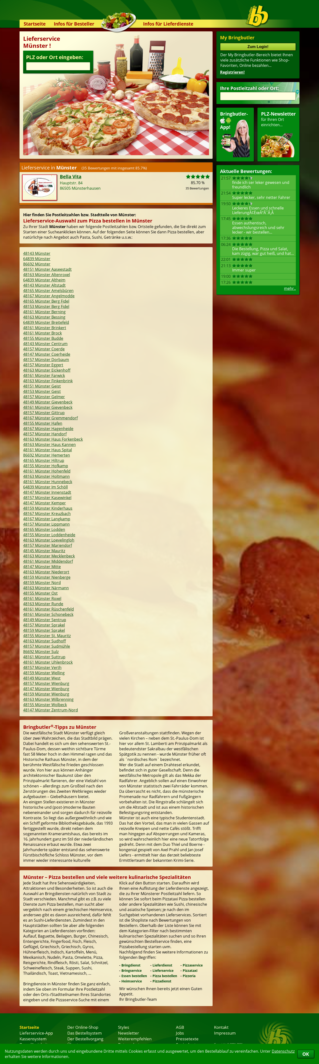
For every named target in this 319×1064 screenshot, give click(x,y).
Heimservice (131, 981)
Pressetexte (187, 1039)
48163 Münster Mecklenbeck (49, 556)
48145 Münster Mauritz (44, 550)
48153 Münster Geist (42, 391)
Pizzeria (189, 976)
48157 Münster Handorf (45, 434)
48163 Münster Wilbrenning (48, 699)
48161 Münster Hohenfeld (46, 471)
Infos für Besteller (74, 24)
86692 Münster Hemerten (46, 455)
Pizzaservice (193, 965)
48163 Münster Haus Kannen (49, 444)
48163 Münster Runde (43, 603)
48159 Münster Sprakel (44, 630)
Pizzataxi (190, 970)
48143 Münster (36, 253)
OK (305, 1054)
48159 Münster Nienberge (46, 577)
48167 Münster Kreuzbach (47, 513)
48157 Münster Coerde (44, 349)
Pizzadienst (162, 981)
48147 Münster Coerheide (46, 354)
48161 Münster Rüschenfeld (48, 609)
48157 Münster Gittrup (44, 412)
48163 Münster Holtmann (46, 476)
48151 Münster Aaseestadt (47, 269)
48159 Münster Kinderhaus (47, 508)
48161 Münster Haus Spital (47, 449)
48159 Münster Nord (42, 582)
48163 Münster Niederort (46, 572)
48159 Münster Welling (44, 672)
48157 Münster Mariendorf (47, 545)
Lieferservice (163, 970)
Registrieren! (232, 72)
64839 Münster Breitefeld (46, 322)
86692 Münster (36, 264)
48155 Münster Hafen (42, 423)
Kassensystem (33, 1039)
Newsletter (128, 1033)
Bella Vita (70, 177)
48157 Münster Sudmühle (46, 646)
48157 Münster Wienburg (46, 683)
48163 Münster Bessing (44, 317)
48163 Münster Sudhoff (44, 641)
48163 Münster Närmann (46, 588)
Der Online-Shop (82, 1027)
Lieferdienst (162, 965)
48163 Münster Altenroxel (46, 274)
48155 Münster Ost (40, 593)
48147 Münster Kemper (44, 503)
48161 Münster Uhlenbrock (48, 662)
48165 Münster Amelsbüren (48, 290)
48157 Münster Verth (42, 667)
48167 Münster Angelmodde (49, 296)
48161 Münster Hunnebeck (47, 481)
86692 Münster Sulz (41, 651)
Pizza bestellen (165, 976)
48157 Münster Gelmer (44, 396)
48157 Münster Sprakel (44, 625)
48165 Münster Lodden (44, 529)
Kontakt (221, 1027)
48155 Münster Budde (43, 338)
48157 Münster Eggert (43, 365)
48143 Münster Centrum (45, 343)
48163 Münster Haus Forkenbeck (53, 439)
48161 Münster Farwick (44, 375)
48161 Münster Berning (44, 311)
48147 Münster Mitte (42, 566)
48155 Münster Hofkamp (45, 465)
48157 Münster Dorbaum (46, 359)
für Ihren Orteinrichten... (278, 134)
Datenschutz (283, 1051)
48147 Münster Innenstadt (47, 492)
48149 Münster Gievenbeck (47, 402)
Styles (123, 1027)
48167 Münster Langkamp (46, 519)
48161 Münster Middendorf (48, 561)
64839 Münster (36, 258)
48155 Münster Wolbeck (45, 704)
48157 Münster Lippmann (46, 524)
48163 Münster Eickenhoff (46, 370)
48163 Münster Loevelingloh (48, 540)
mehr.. (290, 288)
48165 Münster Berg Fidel (46, 301)
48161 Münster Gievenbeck (47, 407)
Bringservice (131, 970)
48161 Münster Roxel (42, 598)
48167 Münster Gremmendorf (50, 418)
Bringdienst (130, 965)
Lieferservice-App (36, 1033)
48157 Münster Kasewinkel (47, 497)
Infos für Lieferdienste (168, 24)
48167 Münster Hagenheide (48, 428)
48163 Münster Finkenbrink (48, 380)
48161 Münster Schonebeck (48, 614)
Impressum (225, 1033)
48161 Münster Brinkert (44, 327)
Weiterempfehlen (135, 1039)
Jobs (180, 1033)
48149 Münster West (42, 678)
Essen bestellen (134, 976)
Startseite (35, 24)
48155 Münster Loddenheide (49, 534)
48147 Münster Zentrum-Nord (50, 710)
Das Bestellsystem (84, 1033)
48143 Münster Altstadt (44, 285)
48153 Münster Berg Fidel (46, 306)
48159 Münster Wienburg (46, 694)
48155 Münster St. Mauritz (47, 635)
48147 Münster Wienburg (46, 688)
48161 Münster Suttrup (44, 657)
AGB (180, 1027)
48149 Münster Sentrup (44, 619)
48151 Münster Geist (42, 386)
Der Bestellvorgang (85, 1039)
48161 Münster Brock (42, 333)
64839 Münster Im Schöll (45, 487)
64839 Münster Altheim (44, 280)
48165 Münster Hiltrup (43, 460)
